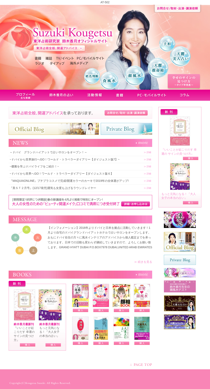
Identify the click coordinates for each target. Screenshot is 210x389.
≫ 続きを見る (143, 261)
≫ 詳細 (147, 152)
